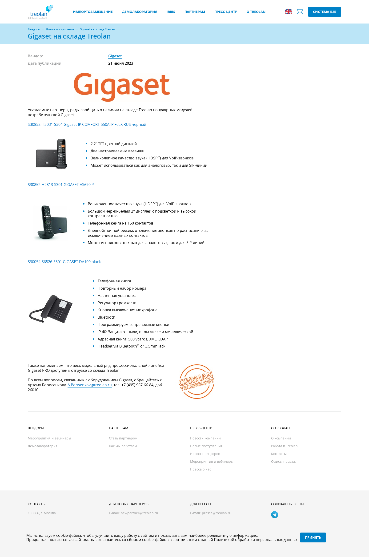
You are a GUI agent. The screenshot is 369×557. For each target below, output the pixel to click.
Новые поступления (60, 29)
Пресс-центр (225, 11)
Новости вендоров (205, 453)
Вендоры (34, 29)
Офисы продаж (283, 461)
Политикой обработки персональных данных (255, 539)
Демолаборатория (139, 11)
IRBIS (171, 11)
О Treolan (256, 11)
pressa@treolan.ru (216, 513)
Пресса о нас (200, 469)
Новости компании (205, 438)
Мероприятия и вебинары (49, 438)
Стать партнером (123, 438)
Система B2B (324, 11)
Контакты (279, 453)
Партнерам (194, 11)
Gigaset (115, 56)
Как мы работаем (123, 446)
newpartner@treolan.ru (139, 513)
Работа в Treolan (284, 446)
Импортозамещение (93, 11)
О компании (281, 438)
